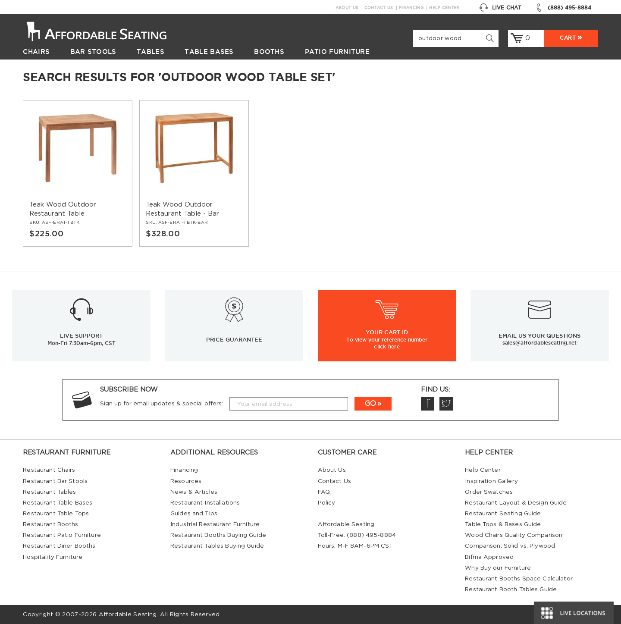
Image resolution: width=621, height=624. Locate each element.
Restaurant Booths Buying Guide (218, 535)
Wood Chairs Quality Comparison (513, 535)
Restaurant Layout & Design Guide (516, 503)
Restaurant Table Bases (57, 503)
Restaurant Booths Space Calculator (519, 579)
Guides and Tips (193, 514)
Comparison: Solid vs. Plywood (510, 546)
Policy (327, 503)
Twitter (445, 404)
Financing (411, 8)
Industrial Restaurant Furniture (215, 524)
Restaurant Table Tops (56, 514)
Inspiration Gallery (491, 481)
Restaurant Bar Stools (55, 481)
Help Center (444, 8)
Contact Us (378, 8)
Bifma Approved (489, 557)
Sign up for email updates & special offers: (161, 404)
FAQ (324, 492)
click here (387, 346)
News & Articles (193, 492)
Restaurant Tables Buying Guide (217, 546)
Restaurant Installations (205, 503)
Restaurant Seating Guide (503, 514)
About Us (347, 8)
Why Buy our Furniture (498, 568)
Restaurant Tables (49, 492)
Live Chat (500, 8)
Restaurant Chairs (49, 470)
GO (370, 403)
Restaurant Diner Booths (59, 546)
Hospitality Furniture (52, 557)
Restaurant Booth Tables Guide (511, 589)
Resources (185, 481)
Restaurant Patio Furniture (61, 535)
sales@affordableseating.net (539, 342)
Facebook (427, 404)
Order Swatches (489, 492)
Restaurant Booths (50, 524)
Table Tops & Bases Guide (503, 524)
